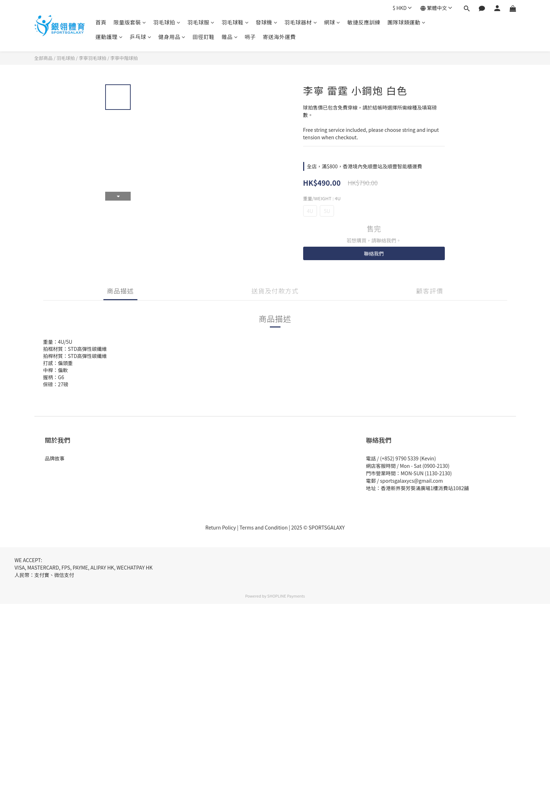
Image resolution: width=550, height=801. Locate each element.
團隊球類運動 (406, 22)
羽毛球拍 (167, 22)
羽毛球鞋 (235, 22)
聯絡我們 (374, 253)
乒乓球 (140, 36)
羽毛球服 (201, 22)
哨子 (250, 36)
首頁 (101, 22)
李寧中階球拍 (124, 58)
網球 (332, 22)
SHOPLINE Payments (286, 596)
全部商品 (43, 58)
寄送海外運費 (279, 36)
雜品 (230, 36)
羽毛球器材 (300, 22)
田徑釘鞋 (204, 36)
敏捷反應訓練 (363, 22)
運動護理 (109, 36)
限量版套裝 (130, 22)
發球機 (266, 22)
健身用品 (172, 36)
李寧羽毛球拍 (92, 58)
